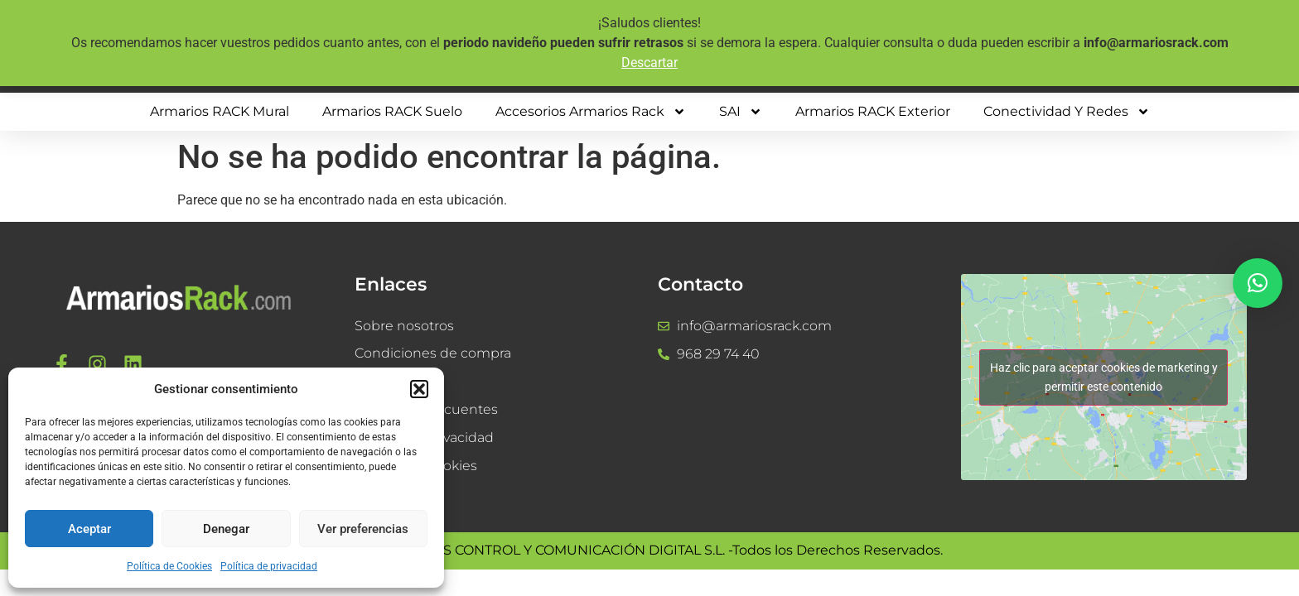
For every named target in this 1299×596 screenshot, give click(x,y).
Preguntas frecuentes (426, 410)
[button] (419, 389)
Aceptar (89, 529)
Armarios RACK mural (219, 111)
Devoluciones (399, 382)
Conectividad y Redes (1066, 112)
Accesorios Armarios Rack (590, 112)
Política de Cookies (169, 566)
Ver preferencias (362, 529)
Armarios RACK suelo (392, 111)
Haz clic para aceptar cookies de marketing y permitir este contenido (1104, 377)
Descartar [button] (649, 62)
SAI (740, 112)
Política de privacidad (268, 566)
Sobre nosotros (404, 326)
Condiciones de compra (433, 354)
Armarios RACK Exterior (872, 111)
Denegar (226, 529)
